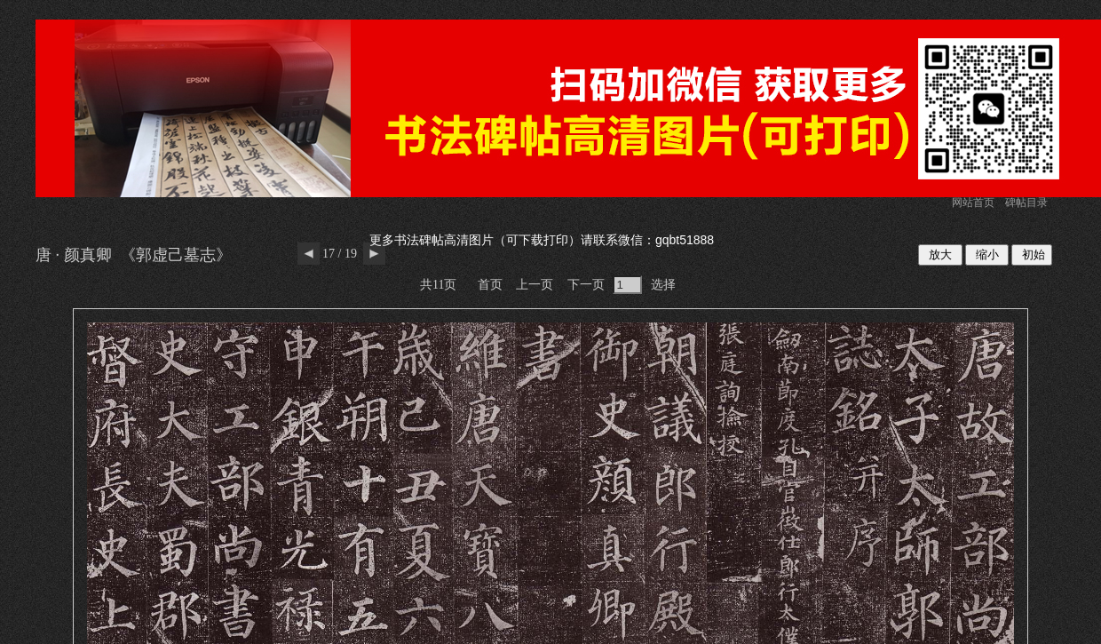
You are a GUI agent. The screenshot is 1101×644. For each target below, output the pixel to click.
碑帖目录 (1026, 202)
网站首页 (973, 202)
